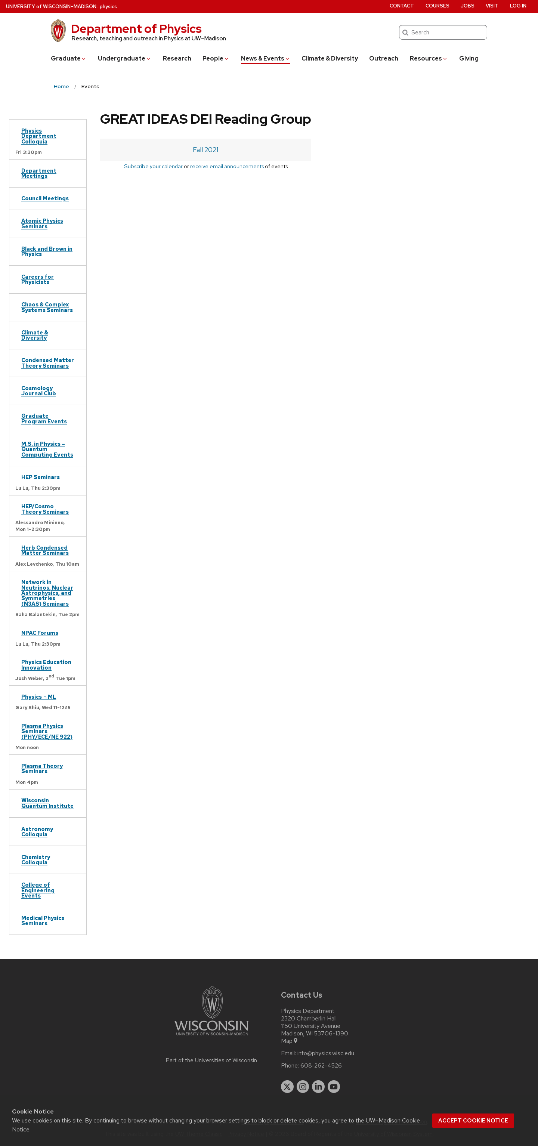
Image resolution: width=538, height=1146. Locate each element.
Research (177, 58)
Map (290, 1041)
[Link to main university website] (211, 1037)
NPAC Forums (39, 632)
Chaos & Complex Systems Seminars (47, 307)
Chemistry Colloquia (35, 859)
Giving (469, 58)
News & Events (265, 58)
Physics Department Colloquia (38, 136)
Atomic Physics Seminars (42, 223)
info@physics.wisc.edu (325, 1053)
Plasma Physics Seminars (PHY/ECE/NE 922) (46, 731)
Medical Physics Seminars (42, 920)
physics (108, 6)
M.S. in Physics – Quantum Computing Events (47, 449)
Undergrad (124, 58)
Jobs (467, 6)
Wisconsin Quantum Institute (47, 803)
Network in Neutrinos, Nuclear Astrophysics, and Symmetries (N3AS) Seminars (47, 592)
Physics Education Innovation (46, 664)
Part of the (211, 1060)
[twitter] (287, 1086)
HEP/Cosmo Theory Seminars (45, 509)
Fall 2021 (206, 149)
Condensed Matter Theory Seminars (47, 362)
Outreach (383, 58)
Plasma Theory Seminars (42, 768)
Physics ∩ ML (38, 696)
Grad (69, 58)
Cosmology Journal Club (38, 390)
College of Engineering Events (38, 890)
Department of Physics (136, 29)
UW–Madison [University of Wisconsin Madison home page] (51, 6)
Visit (492, 6)
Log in (518, 6)
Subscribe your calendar (153, 166)
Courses (437, 6)
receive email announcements (227, 166)
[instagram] (303, 1086)
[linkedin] (318, 1086)
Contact (402, 6)
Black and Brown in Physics (46, 251)
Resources (429, 58)
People (215, 58)
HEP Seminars (40, 477)
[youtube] (334, 1086)
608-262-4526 (321, 1065)
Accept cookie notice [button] (473, 1120)
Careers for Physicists (37, 279)
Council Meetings (45, 198)
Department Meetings (38, 173)
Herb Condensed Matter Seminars (45, 550)
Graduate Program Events (44, 418)
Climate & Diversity (330, 58)
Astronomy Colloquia (37, 831)
